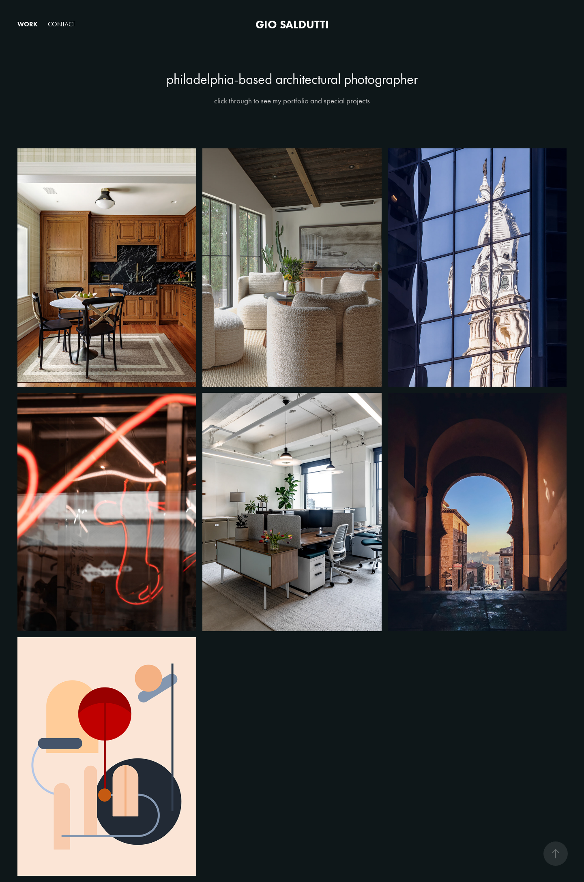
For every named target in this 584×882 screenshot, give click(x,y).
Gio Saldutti (292, 24)
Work (27, 24)
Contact (61, 24)
